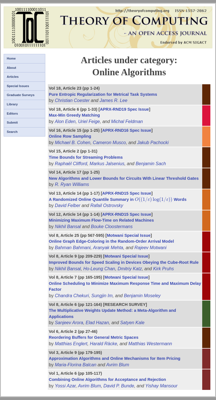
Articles (13, 76)
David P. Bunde (119, 385)
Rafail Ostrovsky (106, 205)
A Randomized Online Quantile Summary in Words (118, 199)
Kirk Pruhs (163, 268)
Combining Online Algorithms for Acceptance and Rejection (107, 379)
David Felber (67, 205)
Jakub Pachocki (153, 142)
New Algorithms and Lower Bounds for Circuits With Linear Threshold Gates (124, 178)
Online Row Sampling (70, 136)
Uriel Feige (89, 121)
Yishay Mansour (161, 385)
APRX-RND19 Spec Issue (124, 109)
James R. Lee (113, 100)
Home (11, 58)
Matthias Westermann (150, 343)
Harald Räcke (103, 343)
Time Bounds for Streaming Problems (86, 157)
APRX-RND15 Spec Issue (126, 193)
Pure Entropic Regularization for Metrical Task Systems (103, 94)
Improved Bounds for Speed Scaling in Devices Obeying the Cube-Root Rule (124, 262)
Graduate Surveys (21, 95)
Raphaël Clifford (71, 163)
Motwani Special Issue (129, 235)
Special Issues (18, 86)
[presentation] (153, 199)
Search (12, 131)
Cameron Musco (109, 142)
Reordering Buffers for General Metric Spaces (93, 337)
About (11, 67)
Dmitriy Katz (130, 268)
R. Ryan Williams (72, 184)
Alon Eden (65, 121)
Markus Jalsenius (107, 163)
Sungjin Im (102, 295)
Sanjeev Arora (69, 322)
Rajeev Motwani (150, 247)
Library (12, 104)
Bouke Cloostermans (112, 226)
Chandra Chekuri (72, 295)
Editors (12, 113)
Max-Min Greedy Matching (74, 115)
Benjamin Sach (151, 163)
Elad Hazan (97, 322)
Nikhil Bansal (68, 226)
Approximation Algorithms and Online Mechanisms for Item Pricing (115, 358)
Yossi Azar (65, 385)
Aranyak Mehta (108, 247)
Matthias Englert (71, 343)
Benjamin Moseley (142, 295)
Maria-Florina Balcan (75, 364)
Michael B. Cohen (72, 142)
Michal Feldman (127, 121)
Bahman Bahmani (73, 247)
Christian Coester (72, 100)
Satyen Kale (132, 322)
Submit (12, 122)
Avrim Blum (117, 364)
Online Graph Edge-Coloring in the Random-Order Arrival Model (111, 241)
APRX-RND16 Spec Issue (126, 130)
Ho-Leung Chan (99, 268)
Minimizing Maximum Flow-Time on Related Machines (101, 220)
